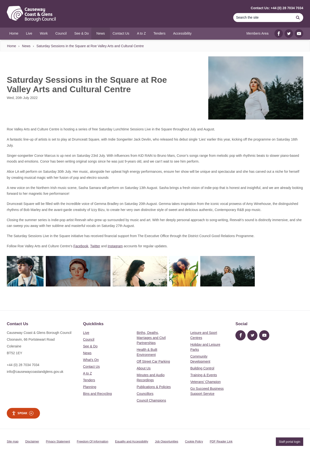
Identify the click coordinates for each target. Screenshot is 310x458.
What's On (91, 360)
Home (11, 46)
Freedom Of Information (92, 441)
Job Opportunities (166, 441)
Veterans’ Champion (205, 382)
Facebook (80, 246)
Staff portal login (289, 441)
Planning (89, 387)
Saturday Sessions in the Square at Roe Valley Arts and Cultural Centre (90, 46)
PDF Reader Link (221, 441)
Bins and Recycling (97, 394)
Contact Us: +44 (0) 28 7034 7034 (277, 8)
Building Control (202, 368)
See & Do (90, 346)
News (26, 46)
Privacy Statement (58, 441)
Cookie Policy (194, 441)
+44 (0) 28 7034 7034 (23, 365)
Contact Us (91, 366)
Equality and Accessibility (131, 441)
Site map (12, 441)
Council (88, 339)
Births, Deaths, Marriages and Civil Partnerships (151, 338)
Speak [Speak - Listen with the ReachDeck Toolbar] (22, 413)
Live (86, 333)
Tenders (89, 380)
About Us (144, 368)
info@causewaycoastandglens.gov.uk (35, 372)
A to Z (87, 373)
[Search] (262, 17)
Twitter (95, 246)
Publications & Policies (154, 387)
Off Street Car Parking (153, 361)
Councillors (145, 394)
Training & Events (203, 375)
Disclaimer (32, 441)
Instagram (115, 246)
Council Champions (151, 400)
